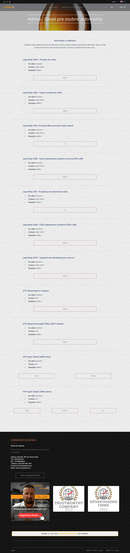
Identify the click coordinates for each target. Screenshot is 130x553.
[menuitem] (30, 7)
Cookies (13, 550)
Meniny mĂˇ (67, 534)
